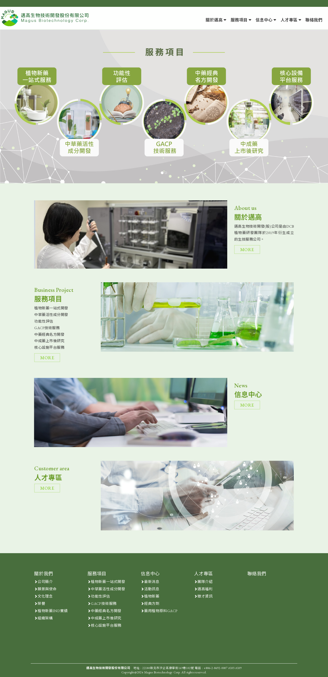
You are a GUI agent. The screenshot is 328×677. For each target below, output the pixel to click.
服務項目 (239, 20)
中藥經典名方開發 (106, 610)
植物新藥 (151, 596)
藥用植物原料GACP (161, 610)
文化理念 (45, 596)
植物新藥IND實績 (53, 610)
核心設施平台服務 (106, 625)
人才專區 (289, 20)
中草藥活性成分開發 (108, 589)
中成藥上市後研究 (106, 618)
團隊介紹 (205, 581)
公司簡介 (45, 581)
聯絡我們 (313, 20)
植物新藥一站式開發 (108, 581)
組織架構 (45, 618)
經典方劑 (151, 603)
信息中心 (264, 20)
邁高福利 (205, 589)
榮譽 (41, 603)
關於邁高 (214, 20)
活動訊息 (151, 589)
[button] (24, 106)
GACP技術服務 (104, 603)
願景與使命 (47, 589)
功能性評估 (100, 596)
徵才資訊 (205, 596)
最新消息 (151, 581)
